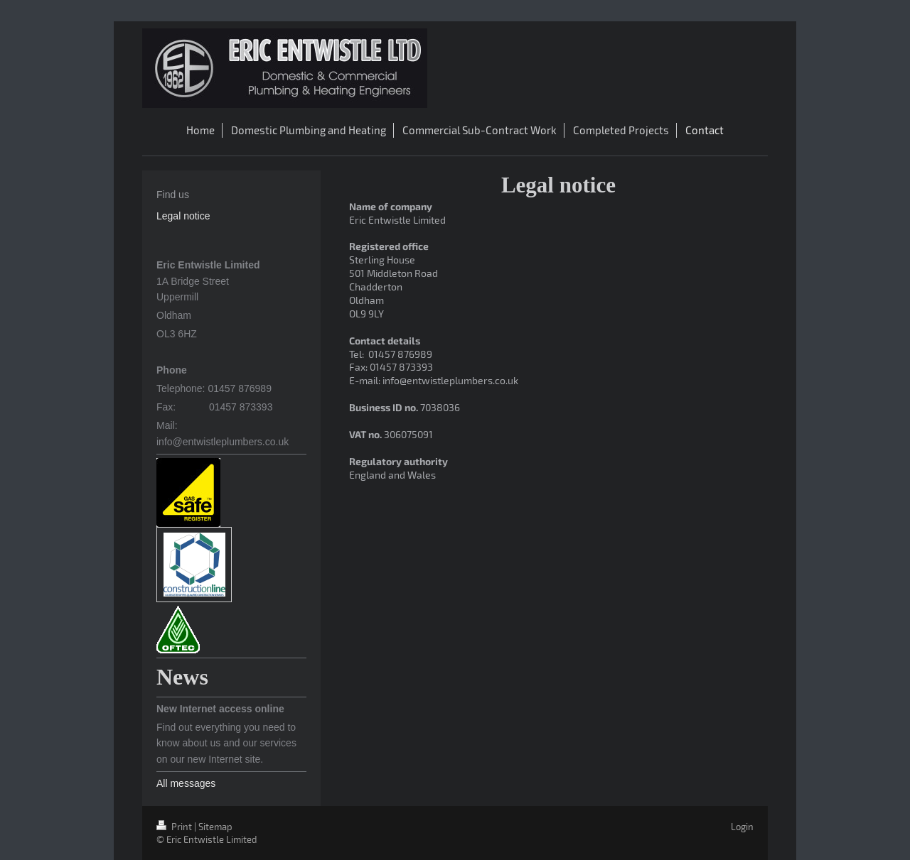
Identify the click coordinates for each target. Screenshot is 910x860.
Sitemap (215, 826)
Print (175, 826)
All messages (185, 783)
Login (742, 826)
